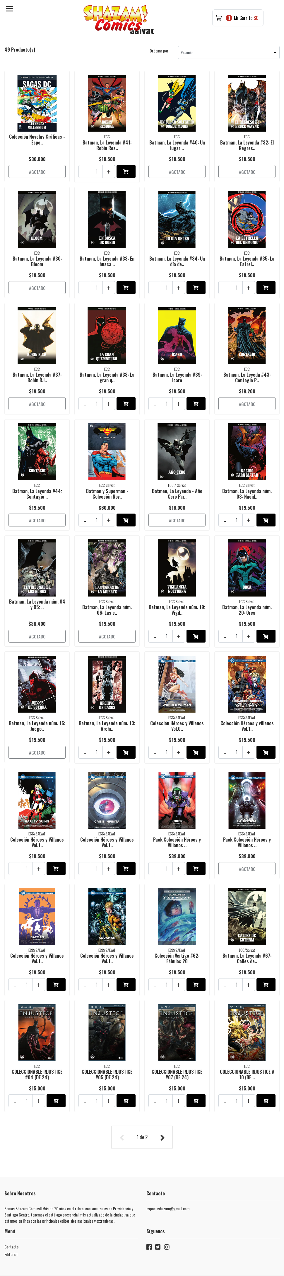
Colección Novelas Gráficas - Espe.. (37, 138)
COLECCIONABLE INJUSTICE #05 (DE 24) (107, 1042)
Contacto (11, 1209)
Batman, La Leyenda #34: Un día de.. (177, 256)
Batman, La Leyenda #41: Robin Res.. (107, 144)
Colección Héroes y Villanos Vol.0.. (177, 705)
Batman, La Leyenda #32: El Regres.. (247, 144)
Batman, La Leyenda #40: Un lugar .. (177, 144)
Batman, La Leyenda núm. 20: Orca (247, 593)
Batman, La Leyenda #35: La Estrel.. (247, 256)
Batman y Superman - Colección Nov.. (107, 481)
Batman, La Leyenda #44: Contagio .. (37, 481)
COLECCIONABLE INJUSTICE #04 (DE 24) (37, 1042)
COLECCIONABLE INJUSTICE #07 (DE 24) (177, 1042)
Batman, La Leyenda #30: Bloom (37, 256)
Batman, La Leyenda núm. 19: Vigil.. (177, 593)
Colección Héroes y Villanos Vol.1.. (37, 818)
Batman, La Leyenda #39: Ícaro (177, 369)
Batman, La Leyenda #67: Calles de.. (247, 930)
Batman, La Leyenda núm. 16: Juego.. (37, 705)
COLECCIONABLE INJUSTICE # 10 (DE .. (247, 1042)
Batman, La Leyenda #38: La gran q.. (107, 369)
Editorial (10, 1217)
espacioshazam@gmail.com (167, 1171)
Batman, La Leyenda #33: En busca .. (107, 256)
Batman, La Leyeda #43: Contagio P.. (247, 369)
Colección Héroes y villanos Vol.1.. (247, 705)
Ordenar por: (159, 50)
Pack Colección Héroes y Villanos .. (177, 818)
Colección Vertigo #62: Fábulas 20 (177, 930)
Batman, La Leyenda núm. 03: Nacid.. (247, 481)
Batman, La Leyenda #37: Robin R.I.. (37, 369)
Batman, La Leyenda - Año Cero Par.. (177, 481)
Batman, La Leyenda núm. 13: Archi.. (107, 705)
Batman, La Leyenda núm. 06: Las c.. (107, 593)
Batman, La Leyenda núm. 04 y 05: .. (37, 588)
